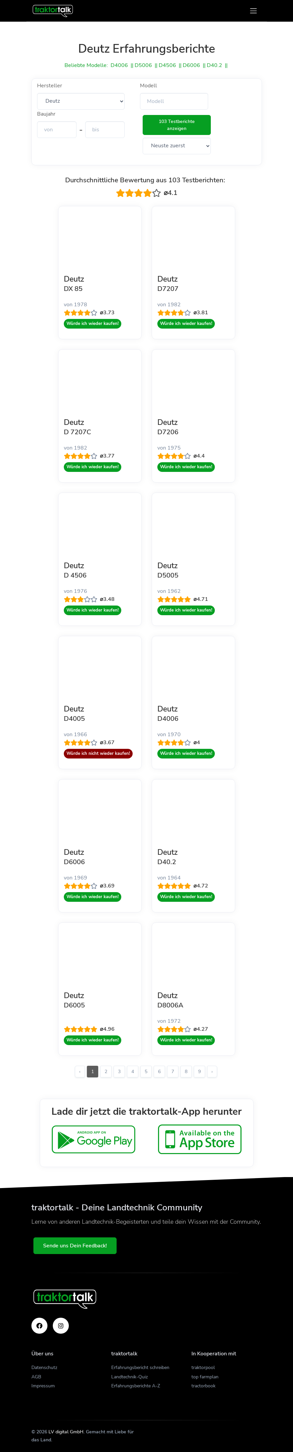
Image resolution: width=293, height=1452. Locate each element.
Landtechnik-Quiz (129, 1377)
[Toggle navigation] (253, 11)
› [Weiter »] (212, 1071)
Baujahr (46, 114)
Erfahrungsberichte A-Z (135, 1386)
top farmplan (204, 1377)
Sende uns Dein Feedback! (78, 1245)
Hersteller (49, 85)
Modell (148, 85)
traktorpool (203, 1367)
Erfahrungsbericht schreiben (140, 1367)
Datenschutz (44, 1367)
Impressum (43, 1386)
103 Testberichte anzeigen (177, 125)
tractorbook (203, 1386)
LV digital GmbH (66, 1432)
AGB (36, 1377)
